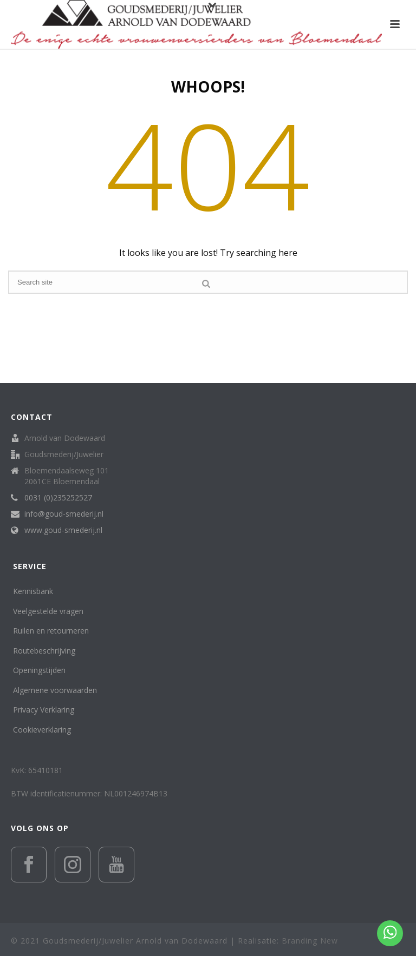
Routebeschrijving (44, 650)
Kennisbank (33, 591)
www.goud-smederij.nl (63, 530)
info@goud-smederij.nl (63, 514)
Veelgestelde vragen (48, 611)
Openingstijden (39, 670)
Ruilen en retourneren (51, 630)
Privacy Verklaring (43, 709)
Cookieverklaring (42, 729)
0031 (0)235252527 (58, 498)
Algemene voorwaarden (55, 690)
